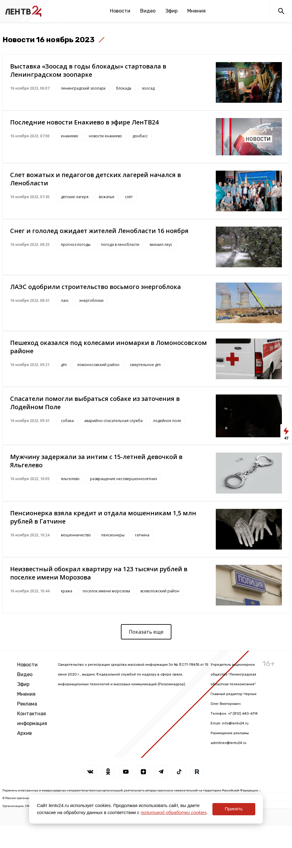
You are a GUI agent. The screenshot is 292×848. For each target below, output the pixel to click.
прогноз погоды (76, 244)
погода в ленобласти (120, 244)
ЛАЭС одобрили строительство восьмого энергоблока (95, 287)
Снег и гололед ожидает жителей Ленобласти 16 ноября (99, 231)
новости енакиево (105, 136)
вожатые (106, 196)
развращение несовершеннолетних (123, 478)
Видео (147, 11)
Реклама (27, 704)
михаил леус (161, 244)
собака (67, 420)
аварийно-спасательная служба (113, 420)
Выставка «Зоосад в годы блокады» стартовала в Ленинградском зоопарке (88, 70)
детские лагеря (74, 196)
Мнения (196, 11)
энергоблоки (91, 300)
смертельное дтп (145, 364)
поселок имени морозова (106, 591)
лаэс (65, 300)
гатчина (142, 535)
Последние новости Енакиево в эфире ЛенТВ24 (84, 122)
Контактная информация (32, 718)
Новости (120, 11)
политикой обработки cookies (174, 812)
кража (66, 591)
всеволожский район (159, 591)
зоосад (148, 88)
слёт (129, 196)
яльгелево (70, 478)
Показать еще (146, 631)
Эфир (171, 11)
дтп (64, 364)
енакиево (69, 136)
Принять (234, 808)
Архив (24, 733)
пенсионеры (113, 535)
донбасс (140, 136)
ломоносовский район (98, 364)
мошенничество (76, 535)
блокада (123, 88)
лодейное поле (167, 420)
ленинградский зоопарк (83, 88)
